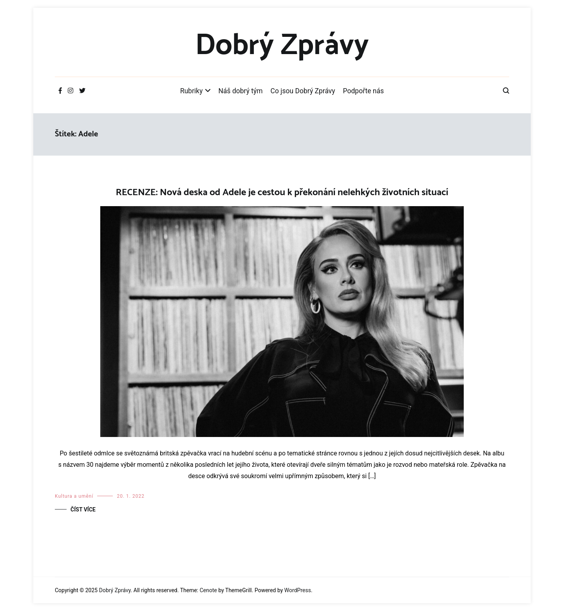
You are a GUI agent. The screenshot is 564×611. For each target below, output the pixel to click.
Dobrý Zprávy (282, 46)
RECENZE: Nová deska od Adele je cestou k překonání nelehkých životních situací (282, 192)
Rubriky (191, 91)
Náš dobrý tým (241, 91)
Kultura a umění (74, 496)
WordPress (297, 590)
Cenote (208, 590)
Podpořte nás (363, 91)
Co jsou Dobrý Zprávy (303, 91)
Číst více (83, 509)
